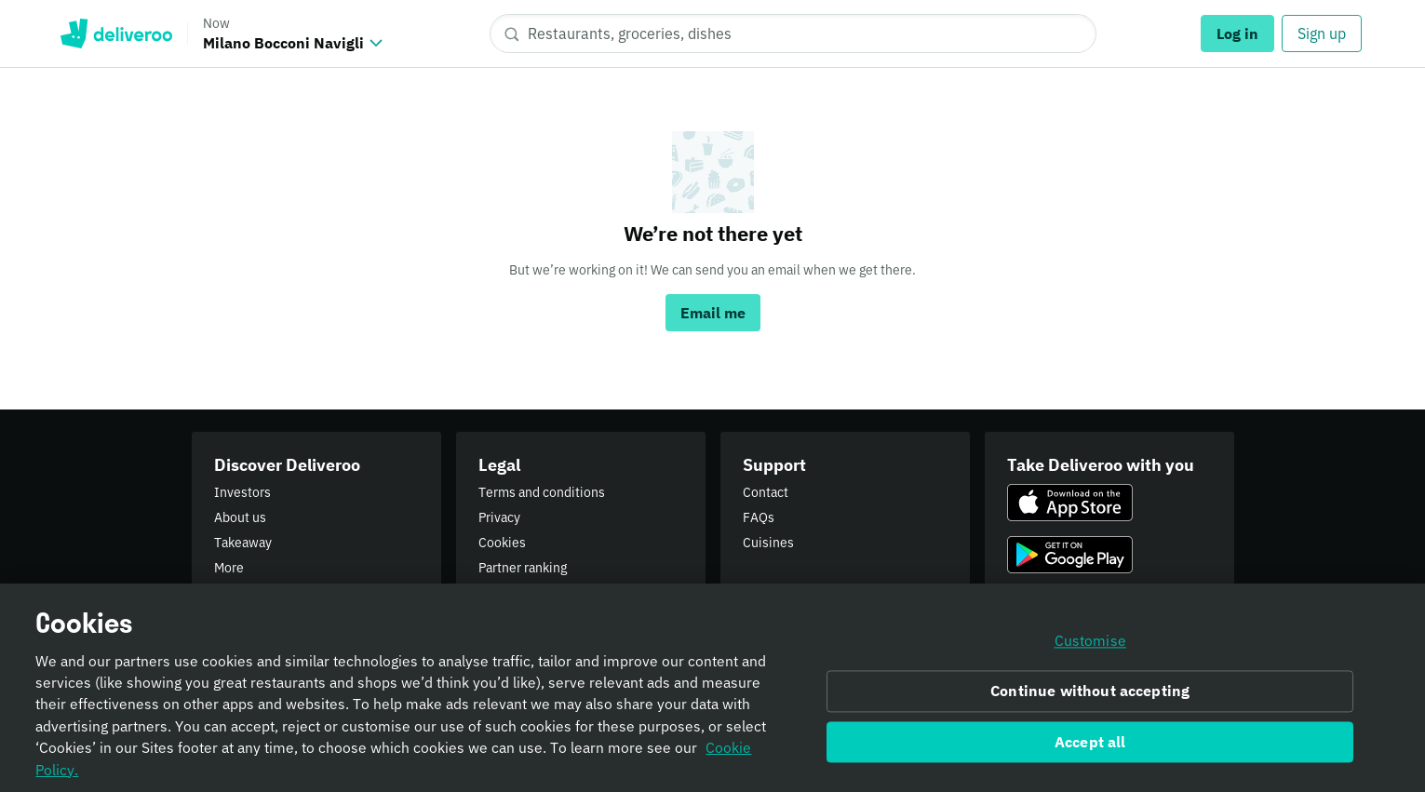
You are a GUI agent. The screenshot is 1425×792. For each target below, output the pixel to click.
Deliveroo (116, 33)
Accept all (1090, 746)
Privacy (499, 517)
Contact (765, 492)
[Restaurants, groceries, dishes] (793, 33)
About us (240, 517)
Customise (1090, 646)
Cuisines (768, 542)
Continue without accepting (1090, 695)
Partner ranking (522, 567)
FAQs (758, 517)
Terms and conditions (541, 492)
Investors (242, 492)
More (229, 567)
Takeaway (243, 542)
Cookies (502, 542)
